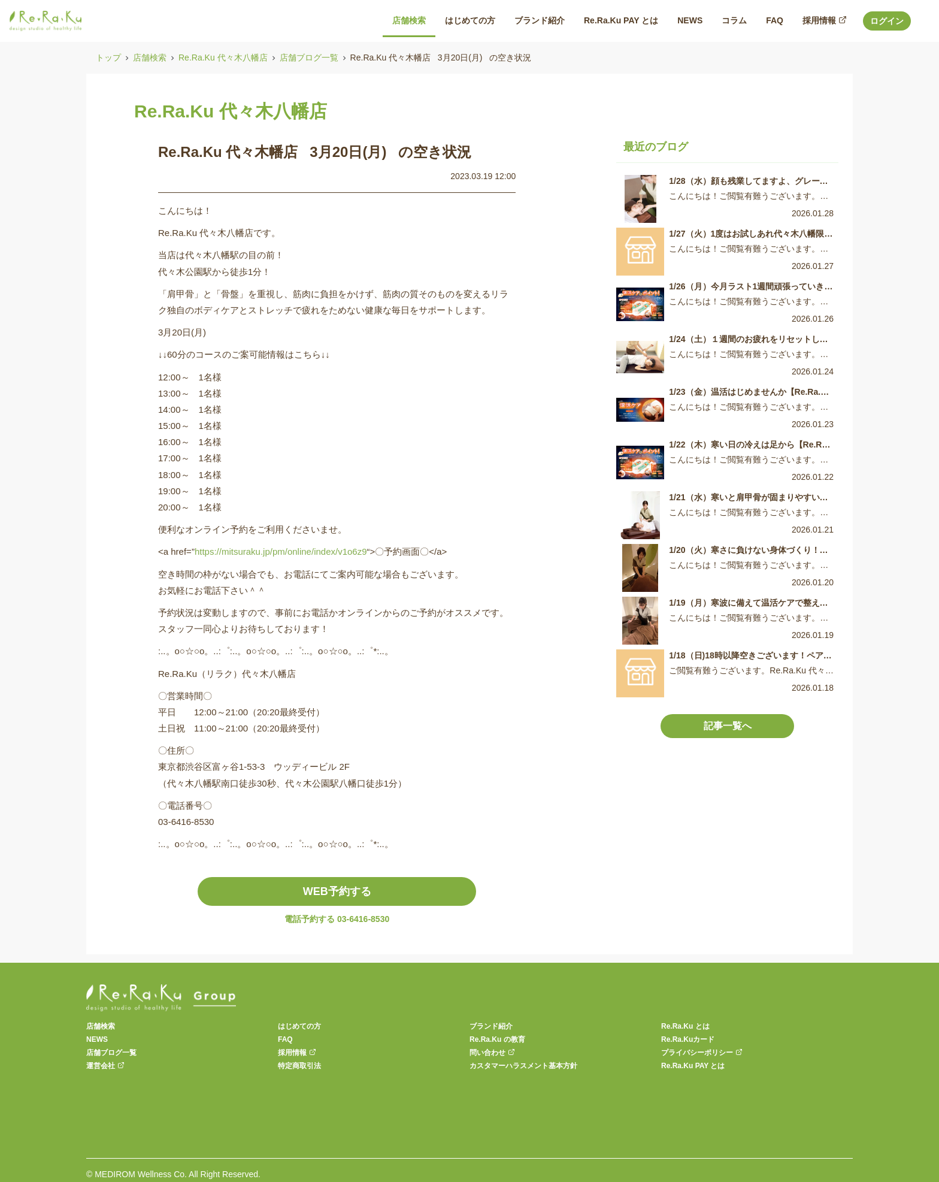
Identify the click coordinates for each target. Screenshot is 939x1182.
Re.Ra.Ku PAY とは (693, 1066)
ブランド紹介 (491, 1026)
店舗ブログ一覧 (309, 57)
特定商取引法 (299, 1066)
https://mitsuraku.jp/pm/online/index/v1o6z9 (281, 551)
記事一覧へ (728, 726)
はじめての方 (299, 1026)
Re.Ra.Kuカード (687, 1039)
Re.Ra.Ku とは (685, 1026)
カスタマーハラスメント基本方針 (523, 1066)
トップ (108, 57)
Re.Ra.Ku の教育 (497, 1039)
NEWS (97, 1039)
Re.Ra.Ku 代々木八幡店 (223, 57)
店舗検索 (149, 57)
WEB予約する (337, 891)
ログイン (887, 21)
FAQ (285, 1039)
